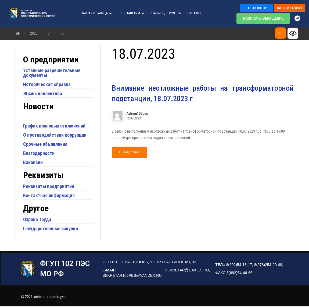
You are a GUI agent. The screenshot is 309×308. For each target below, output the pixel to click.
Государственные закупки (51, 229)
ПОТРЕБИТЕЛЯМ (131, 13)
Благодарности (39, 154)
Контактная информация (50, 196)
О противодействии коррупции (55, 136)
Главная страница (96, 13)
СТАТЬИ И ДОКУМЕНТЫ (166, 13)
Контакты (194, 13)
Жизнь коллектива (43, 94)
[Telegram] (299, 18)
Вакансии (34, 163)
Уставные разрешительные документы (52, 73)
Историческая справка (47, 85)
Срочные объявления (46, 145)
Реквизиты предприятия (49, 187)
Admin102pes (137, 113)
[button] (256, 8)
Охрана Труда (38, 220)
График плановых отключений (55, 126)
